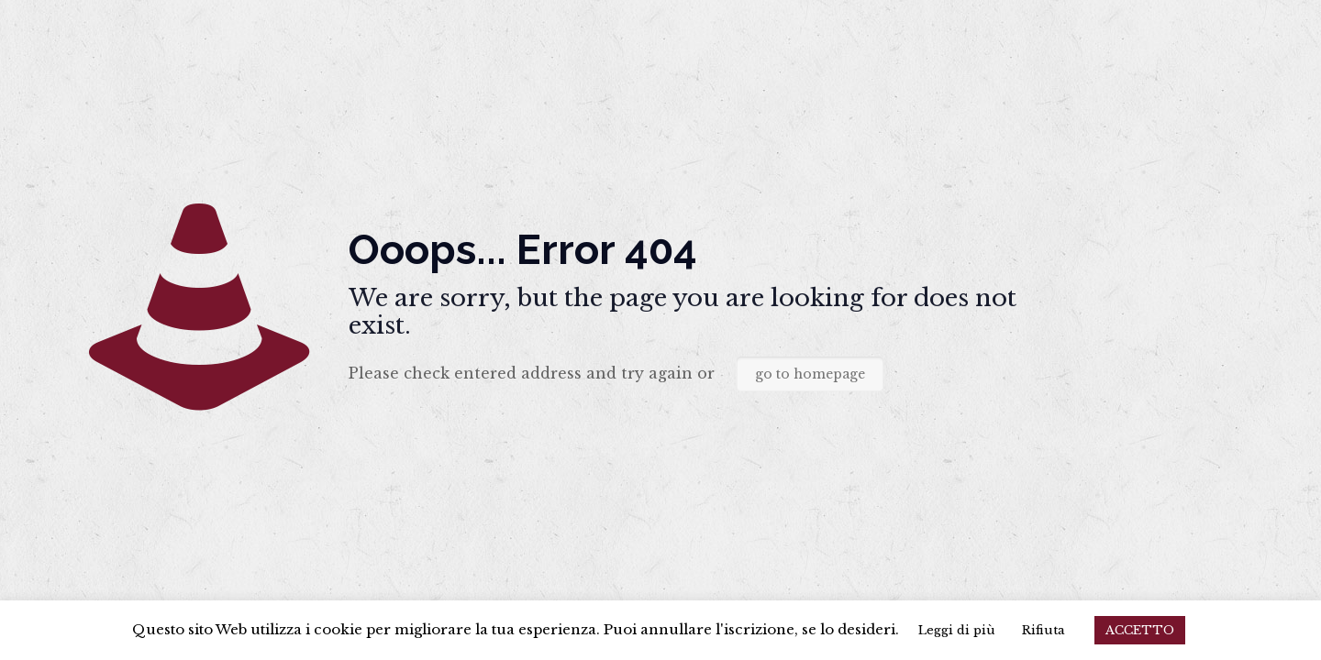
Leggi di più (956, 630)
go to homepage (810, 374)
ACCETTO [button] (1139, 630)
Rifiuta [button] (1043, 630)
